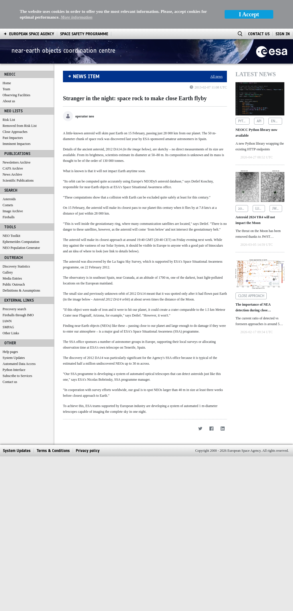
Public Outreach (14, 284)
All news (216, 76)
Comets (8, 205)
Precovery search (14, 309)
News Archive (12, 174)
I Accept (249, 14)
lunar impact (260, 208)
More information (76, 17)
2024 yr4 (243, 208)
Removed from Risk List (20, 126)
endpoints (276, 121)
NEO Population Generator (21, 248)
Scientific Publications (18, 180)
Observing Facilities (16, 95)
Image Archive (13, 211)
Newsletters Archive (17, 162)
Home (7, 83)
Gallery (8, 272)
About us (9, 101)
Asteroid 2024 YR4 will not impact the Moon (255, 220)
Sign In (283, 34)
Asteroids (9, 199)
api (259, 121)
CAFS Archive (13, 168)
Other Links (11, 333)
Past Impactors (13, 138)
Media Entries (12, 278)
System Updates (14, 358)
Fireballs (9, 217)
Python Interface (14, 370)
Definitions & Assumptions (21, 290)
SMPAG (8, 327)
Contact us (10, 382)
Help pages (10, 352)
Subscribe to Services (17, 376)
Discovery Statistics (16, 266)
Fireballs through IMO (18, 315)
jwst (276, 208)
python (244, 121)
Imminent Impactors (17, 144)
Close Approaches (15, 132)
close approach (251, 296)
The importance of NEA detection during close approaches (252, 307)
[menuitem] (31, 34)
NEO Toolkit (11, 236)
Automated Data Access (19, 364)
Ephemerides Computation (21, 242)
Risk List (9, 120)
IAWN (7, 321)
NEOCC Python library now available (256, 132)
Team (6, 89)
